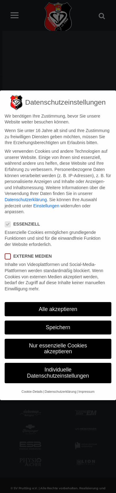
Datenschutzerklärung (26, 191)
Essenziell (24, 216)
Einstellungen (46, 197)
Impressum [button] (86, 384)
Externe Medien (30, 248)
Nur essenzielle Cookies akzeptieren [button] (58, 341)
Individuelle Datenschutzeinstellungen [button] (58, 365)
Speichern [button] (58, 320)
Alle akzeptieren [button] (58, 301)
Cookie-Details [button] (32, 384)
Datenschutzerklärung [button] (60, 384)
